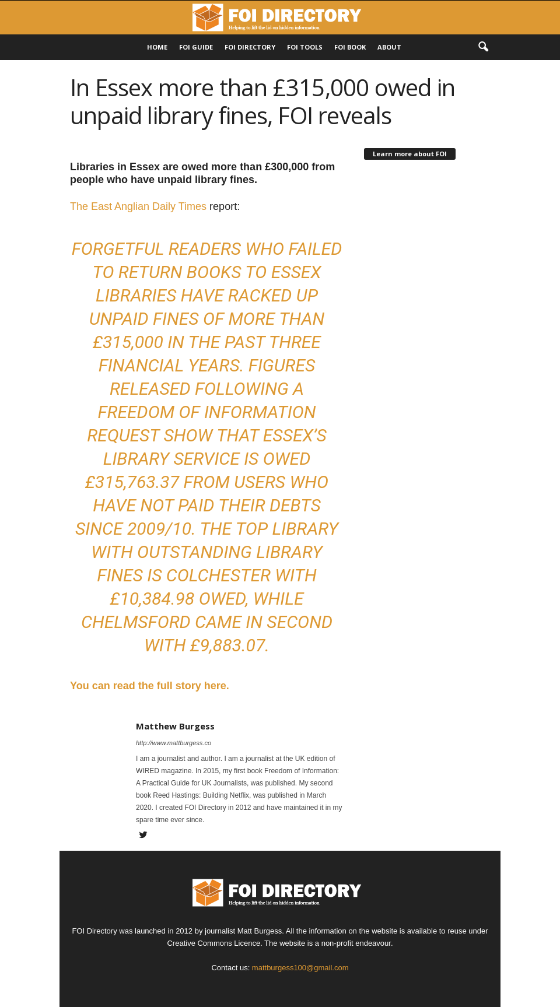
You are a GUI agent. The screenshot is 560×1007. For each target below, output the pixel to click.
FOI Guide (196, 47)
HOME (157, 47)
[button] (483, 47)
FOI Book (350, 47)
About (389, 47)
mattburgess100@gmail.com (300, 967)
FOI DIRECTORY (250, 47)
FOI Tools (305, 47)
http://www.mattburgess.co (173, 742)
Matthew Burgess (175, 726)
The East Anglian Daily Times (138, 206)
